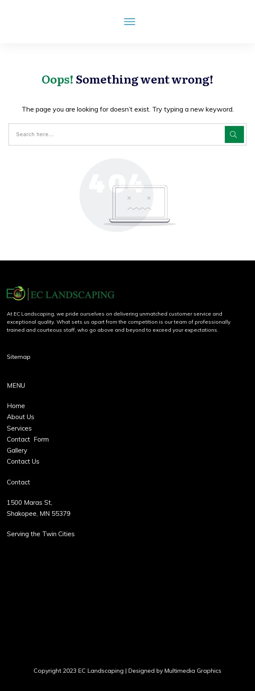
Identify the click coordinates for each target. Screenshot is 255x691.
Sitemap (19, 357)
